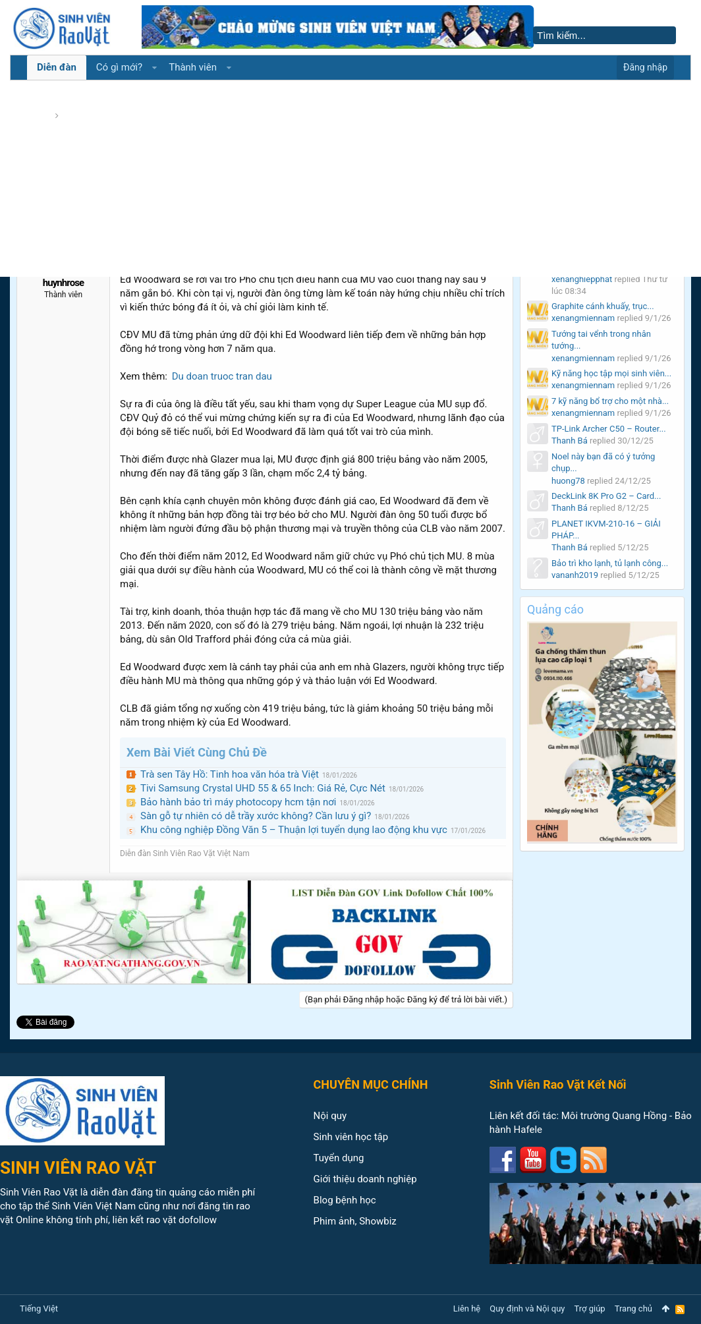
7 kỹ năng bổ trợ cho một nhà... (610, 401)
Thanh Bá (569, 441)
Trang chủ (633, 1308)
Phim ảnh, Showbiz (355, 1221)
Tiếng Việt (39, 1308)
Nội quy (330, 1116)
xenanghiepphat (581, 279)
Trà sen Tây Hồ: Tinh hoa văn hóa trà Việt (229, 774)
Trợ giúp (590, 1308)
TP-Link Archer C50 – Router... (608, 429)
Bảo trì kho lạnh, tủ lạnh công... (609, 563)
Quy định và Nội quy (527, 1308)
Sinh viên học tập (351, 1137)
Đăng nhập (645, 67)
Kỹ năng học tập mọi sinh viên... (611, 373)
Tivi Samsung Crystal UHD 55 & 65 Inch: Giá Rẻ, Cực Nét (262, 788)
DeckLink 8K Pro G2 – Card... (606, 496)
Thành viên (193, 67)
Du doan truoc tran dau (222, 376)
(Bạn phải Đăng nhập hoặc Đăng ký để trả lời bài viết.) (406, 999)
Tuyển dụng (339, 1158)
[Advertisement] (350, 178)
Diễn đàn (56, 67)
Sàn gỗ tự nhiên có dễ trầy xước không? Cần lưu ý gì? (255, 816)
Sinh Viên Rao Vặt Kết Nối (558, 1084)
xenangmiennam (583, 318)
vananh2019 (574, 575)
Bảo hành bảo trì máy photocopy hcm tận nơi (238, 802)
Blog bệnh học (345, 1200)
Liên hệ (467, 1308)
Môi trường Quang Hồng (614, 1116)
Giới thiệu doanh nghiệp (365, 1179)
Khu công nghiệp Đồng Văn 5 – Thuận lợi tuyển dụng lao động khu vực (293, 830)
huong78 (568, 481)
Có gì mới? (119, 67)
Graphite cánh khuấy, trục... (602, 306)
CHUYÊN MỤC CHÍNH (371, 1084)
